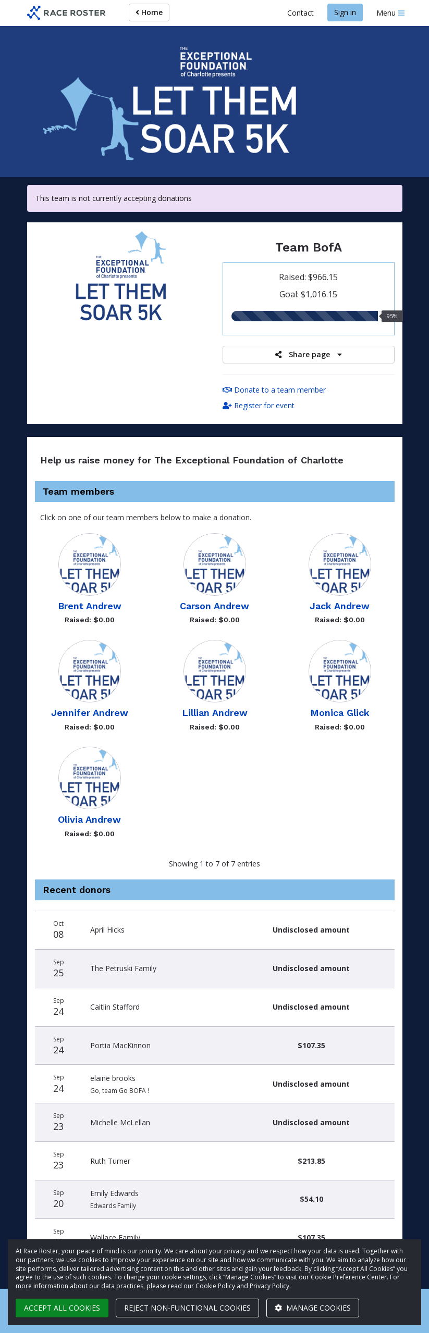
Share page (308, 354)
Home (149, 12)
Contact (300, 13)
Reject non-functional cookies (187, 1308)
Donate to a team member (274, 390)
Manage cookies (313, 1308)
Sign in (345, 12)
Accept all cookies (62, 1308)
